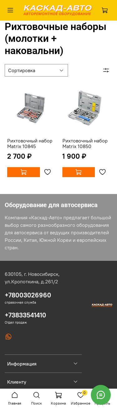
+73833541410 (25, 315)
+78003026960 (28, 295)
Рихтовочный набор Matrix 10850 (85, 143)
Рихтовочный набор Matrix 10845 (29, 143)
